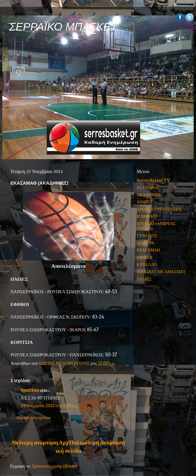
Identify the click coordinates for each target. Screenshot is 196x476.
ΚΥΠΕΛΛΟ (147, 264)
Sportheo (30, 390)
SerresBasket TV (153, 180)
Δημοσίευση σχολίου (33, 417)
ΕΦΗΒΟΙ (144, 257)
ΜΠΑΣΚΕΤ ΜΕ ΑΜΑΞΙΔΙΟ (161, 271)
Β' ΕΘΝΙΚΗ (147, 216)
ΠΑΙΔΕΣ (144, 279)
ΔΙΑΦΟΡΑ (145, 243)
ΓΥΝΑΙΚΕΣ (147, 235)
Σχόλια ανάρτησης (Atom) (54, 466)
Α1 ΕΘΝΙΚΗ (147, 187)
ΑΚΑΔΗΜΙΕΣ (149, 194)
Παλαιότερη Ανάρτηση (97, 442)
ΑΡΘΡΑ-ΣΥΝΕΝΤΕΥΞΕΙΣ (159, 209)
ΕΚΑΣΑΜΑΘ (148, 250)
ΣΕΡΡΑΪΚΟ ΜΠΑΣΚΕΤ (63, 27)
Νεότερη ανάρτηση (35, 442)
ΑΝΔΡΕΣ (144, 201)
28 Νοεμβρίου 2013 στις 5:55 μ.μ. (49, 405)
